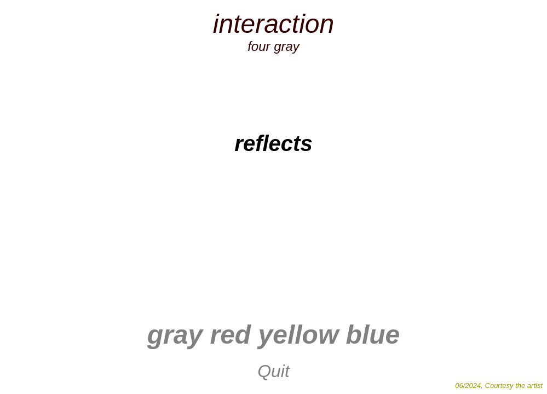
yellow (298, 334)
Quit (273, 371)
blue (373, 334)
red (227, 334)
